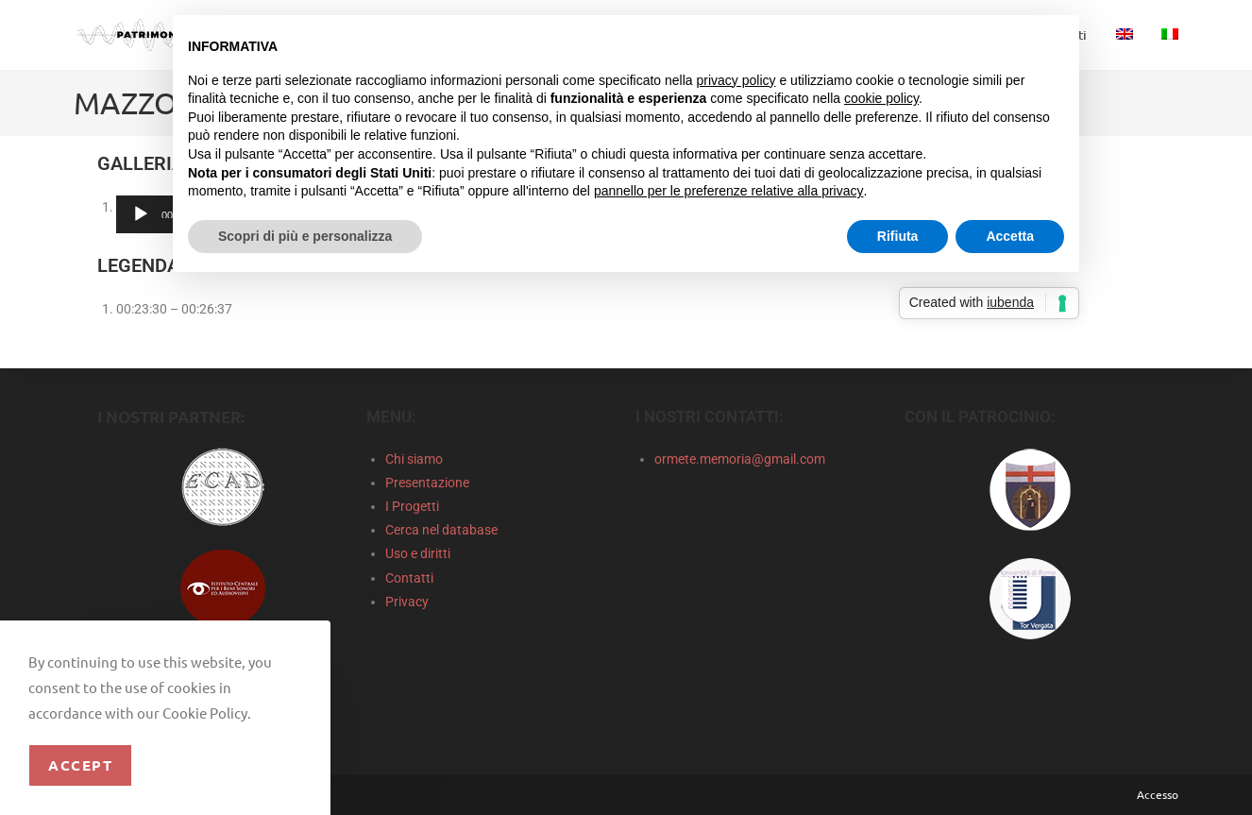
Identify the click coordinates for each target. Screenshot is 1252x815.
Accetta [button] (1010, 236)
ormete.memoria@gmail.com (739, 459)
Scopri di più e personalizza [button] (305, 236)
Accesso (1157, 794)
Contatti (409, 578)
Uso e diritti (417, 553)
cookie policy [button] (881, 98)
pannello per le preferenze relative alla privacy (729, 190)
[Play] (140, 214)
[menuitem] (1124, 35)
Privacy (407, 601)
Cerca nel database (441, 529)
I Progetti (412, 506)
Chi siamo (414, 459)
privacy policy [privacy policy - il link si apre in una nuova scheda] (736, 80)
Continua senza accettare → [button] (976, 39)
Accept (80, 765)
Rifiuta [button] (898, 236)
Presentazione (427, 482)
